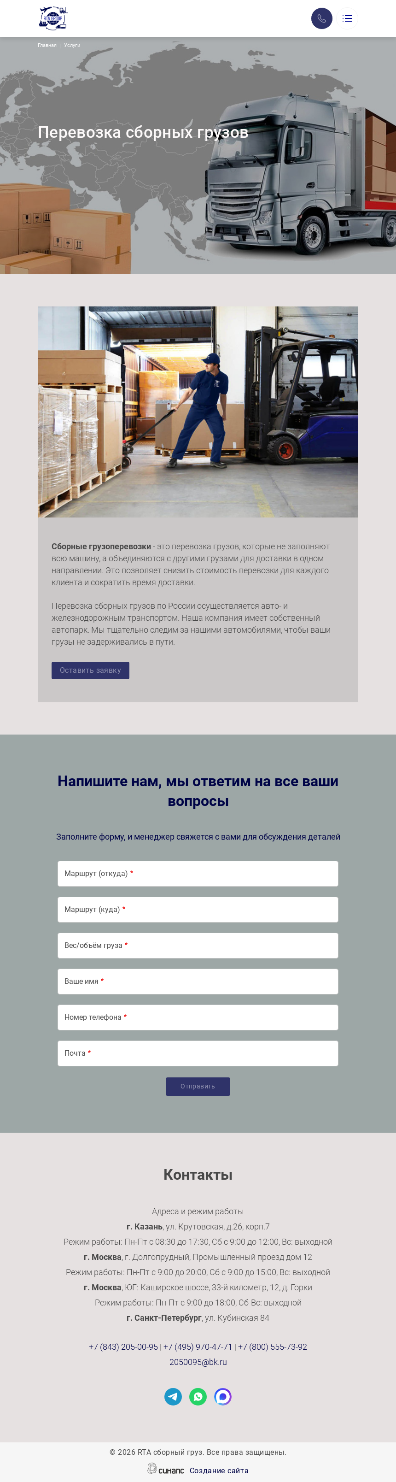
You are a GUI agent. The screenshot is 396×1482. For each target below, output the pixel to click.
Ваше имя (81, 981)
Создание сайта (219, 1471)
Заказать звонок (321, 18)
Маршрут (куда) (92, 909)
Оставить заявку (90, 670)
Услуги (72, 45)
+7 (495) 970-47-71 (198, 1347)
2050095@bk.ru (198, 1362)
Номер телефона (93, 1017)
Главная (47, 45)
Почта (75, 1053)
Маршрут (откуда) (96, 873)
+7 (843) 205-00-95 (123, 1347)
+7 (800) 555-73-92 (272, 1347)
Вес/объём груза (93, 945)
